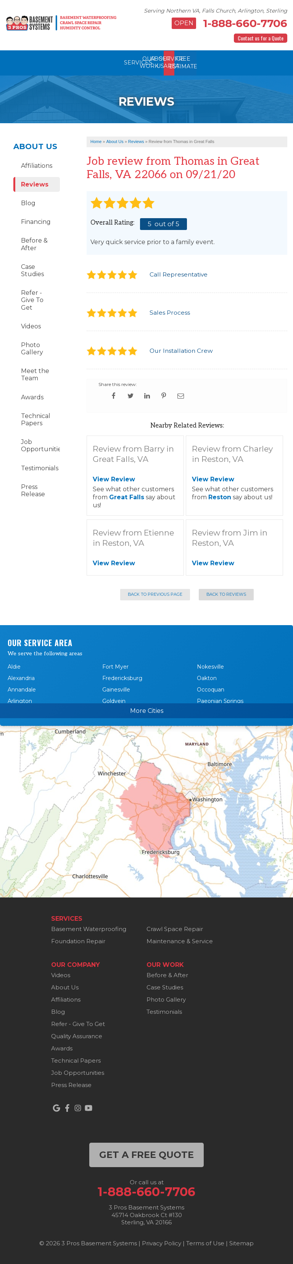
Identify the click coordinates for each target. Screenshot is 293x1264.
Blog (28, 202)
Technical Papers (35, 419)
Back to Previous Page (155, 594)
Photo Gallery (32, 348)
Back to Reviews (226, 594)
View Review (114, 479)
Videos (31, 326)
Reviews (34, 184)
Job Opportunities (40, 445)
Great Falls (126, 496)
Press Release (33, 490)
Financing (36, 221)
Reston (219, 496)
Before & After (34, 244)
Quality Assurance (76, 1036)
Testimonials (39, 467)
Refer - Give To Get (32, 300)
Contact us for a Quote (260, 38)
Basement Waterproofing (88, 929)
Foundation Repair (78, 941)
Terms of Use (205, 1242)
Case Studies (32, 270)
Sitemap (241, 1242)
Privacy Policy (161, 1242)
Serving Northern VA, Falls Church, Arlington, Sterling (215, 11)
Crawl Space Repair (174, 929)
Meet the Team (35, 374)
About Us (35, 146)
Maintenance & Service (179, 941)
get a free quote (146, 1154)
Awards (32, 396)
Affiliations (36, 165)
